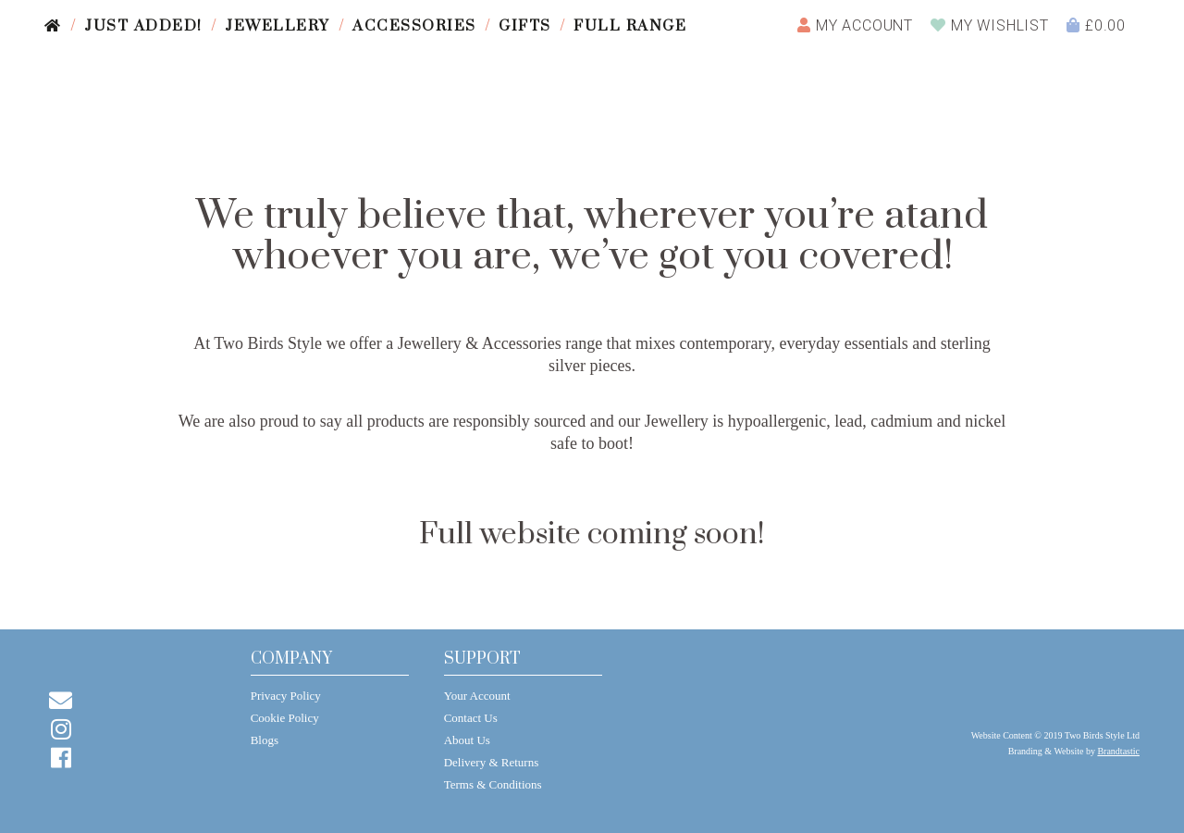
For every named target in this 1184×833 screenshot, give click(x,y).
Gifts (525, 26)
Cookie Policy (285, 718)
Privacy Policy (286, 695)
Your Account (477, 695)
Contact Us (471, 718)
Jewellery (277, 26)
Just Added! (143, 26)
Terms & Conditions (493, 784)
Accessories (414, 26)
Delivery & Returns (491, 762)
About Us (467, 740)
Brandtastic (1118, 751)
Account (855, 25)
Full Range (630, 26)
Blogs (264, 740)
